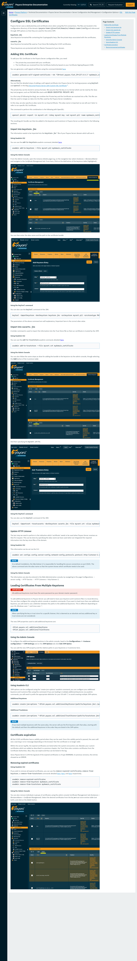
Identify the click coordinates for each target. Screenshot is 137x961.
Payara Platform (8, 20)
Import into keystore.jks (48, 33)
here (89, 100)
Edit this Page (130, 12)
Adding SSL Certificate (46, 30)
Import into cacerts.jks (47, 35)
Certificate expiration (45, 48)
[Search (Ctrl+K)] (97, 5)
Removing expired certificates (50, 50)
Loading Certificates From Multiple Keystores (53, 40)
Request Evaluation (115, 5)
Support (130, 5)
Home (36, 12)
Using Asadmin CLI (46, 45)
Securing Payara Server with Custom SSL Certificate (70, 116)
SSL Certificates (68, 15)
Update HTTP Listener (47, 38)
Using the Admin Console (48, 43)
